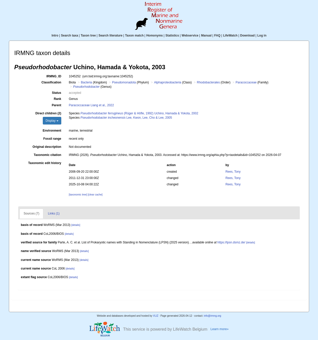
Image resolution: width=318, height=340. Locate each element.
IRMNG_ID (53, 76)
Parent (56, 105)
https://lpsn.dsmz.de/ (231, 242)
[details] (75, 225)
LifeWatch (230, 35)
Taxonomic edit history (44, 163)
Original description (46, 147)
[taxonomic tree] (78, 194)
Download (247, 35)
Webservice (190, 35)
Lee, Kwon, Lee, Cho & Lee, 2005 (126, 117)
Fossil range (52, 138)
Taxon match (134, 35)
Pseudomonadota (124, 82)
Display (52, 120)
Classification (51, 82)
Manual (206, 35)
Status (56, 93)
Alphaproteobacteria (167, 82)
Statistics (172, 35)
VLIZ (155, 315)
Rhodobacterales (208, 82)
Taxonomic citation (47, 155)
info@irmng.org (212, 315)
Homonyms (154, 35)
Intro (55, 35)
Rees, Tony (233, 171)
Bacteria (86, 82)
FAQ (217, 35)
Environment (52, 130)
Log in (261, 35)
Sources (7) (31, 213)
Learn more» (219, 329)
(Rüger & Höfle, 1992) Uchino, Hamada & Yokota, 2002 (139, 113)
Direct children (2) (48, 113)
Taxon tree (88, 35)
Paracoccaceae (246, 82)
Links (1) (53, 213)
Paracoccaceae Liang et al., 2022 (91, 105)
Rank (57, 99)
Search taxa (69, 35)
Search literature (110, 35)
